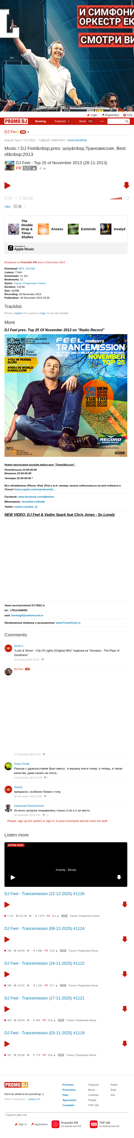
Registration (112, 115)
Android (68, 1126)
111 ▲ (55, 916)
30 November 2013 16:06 (28, 796)
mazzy (18, 787)
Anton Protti (21, 763)
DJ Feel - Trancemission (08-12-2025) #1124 (44, 928)
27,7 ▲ (54, 985)
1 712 (10, 916)
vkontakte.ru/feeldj (32, 501)
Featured (62, 121)
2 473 (41, 916)
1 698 (39, 950)
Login (94, 115)
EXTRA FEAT (15, 845)
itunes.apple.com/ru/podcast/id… (35, 489)
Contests (93, 1094)
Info (113, 1094)
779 (38, 1055)
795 (9, 950)
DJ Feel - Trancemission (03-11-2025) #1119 (44, 1033)
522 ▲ (30, 168)
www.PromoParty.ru (68, 622)
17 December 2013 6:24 (27, 754)
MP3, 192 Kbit (27, 268)
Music (86, 121)
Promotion (69, 1089)
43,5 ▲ (54, 950)
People (92, 1100)
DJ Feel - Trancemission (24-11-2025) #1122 (44, 963)
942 (38, 1020)
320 (64, 916)
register (18, 313)
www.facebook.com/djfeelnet (36, 496)
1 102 (39, 985)
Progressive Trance (34, 283)
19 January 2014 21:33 (26, 659)
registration (41, 1124)
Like (7, 206)
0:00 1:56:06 (18, 198)
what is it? (34, 1099)
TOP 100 (93, 1105)
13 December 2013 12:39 (28, 777)
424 (9, 1020)
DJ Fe (11, 132)
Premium (68, 1084)
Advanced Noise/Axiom (29, 805)
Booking (40, 121)
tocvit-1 (18, 645)
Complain (68, 1105)
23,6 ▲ (52, 1020)
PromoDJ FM (29, 262)
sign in (50, 821)
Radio (114, 1084)
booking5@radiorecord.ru (27, 615)
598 (9, 985)
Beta (113, 1089)
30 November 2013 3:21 (27, 815)
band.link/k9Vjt (77, 140)
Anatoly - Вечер (66, 869)
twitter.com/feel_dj (26, 506)
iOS (79, 1126)
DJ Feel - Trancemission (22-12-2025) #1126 (44, 894)
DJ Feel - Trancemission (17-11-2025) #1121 (44, 998)
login (43, 313)
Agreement (69, 1100)
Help (65, 1094)
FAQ (129, 115)
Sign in (23, 1124)
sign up (22, 821)
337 (9, 1055)
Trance (18, 283)
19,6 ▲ (52, 1055)
